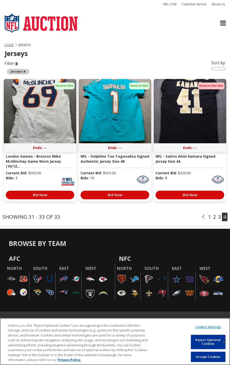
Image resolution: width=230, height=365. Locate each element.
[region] (115, 341)
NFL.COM (169, 4)
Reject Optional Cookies (208, 342)
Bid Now (40, 194)
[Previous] (203, 217)
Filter (11, 63)
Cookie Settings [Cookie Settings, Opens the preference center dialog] (208, 327)
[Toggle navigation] (223, 23)
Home (9, 45)
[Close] (224, 342)
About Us (218, 4)
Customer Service (194, 4)
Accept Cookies (208, 356)
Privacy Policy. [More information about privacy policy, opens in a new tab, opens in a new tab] (69, 359)
